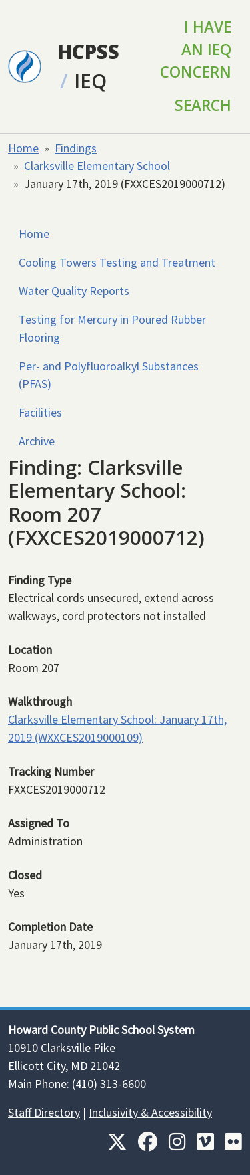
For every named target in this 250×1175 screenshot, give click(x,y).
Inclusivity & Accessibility (150, 1112)
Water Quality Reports (74, 290)
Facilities (40, 412)
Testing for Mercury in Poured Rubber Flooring (112, 328)
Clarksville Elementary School (97, 165)
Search (203, 105)
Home (23, 148)
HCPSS (88, 51)
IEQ (90, 80)
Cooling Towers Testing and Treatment (117, 262)
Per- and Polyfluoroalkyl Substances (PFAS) (109, 374)
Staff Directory (44, 1112)
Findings (76, 148)
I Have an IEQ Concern (195, 49)
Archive (37, 441)
